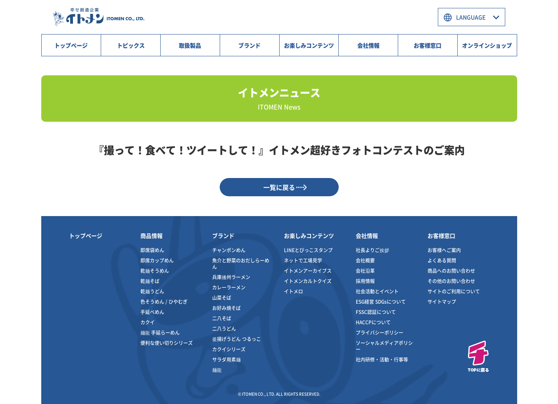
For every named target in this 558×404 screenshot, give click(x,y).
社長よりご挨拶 (372, 250)
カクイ (147, 322)
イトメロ (293, 291)
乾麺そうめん (154, 270)
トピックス (131, 45)
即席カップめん (157, 260)
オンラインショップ (487, 45)
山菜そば (221, 297)
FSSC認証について (376, 311)
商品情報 (151, 235)
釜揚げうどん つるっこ (236, 338)
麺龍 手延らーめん (160, 332)
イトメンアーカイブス (308, 270)
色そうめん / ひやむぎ (164, 301)
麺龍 (217, 369)
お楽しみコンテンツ (309, 45)
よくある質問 (442, 260)
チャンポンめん (228, 250)
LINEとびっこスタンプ (308, 250)
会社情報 (368, 45)
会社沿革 (365, 270)
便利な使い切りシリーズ (166, 342)
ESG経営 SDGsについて (381, 301)
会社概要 (365, 260)
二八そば (221, 318)
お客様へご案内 (444, 250)
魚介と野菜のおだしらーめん (240, 263)
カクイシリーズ (228, 349)
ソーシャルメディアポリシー (384, 345)
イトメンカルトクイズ (308, 281)
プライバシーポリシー (379, 332)
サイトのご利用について (454, 291)
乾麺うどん (152, 291)
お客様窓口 (427, 45)
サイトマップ (442, 301)
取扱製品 (190, 45)
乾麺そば (149, 281)
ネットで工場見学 (303, 260)
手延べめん (152, 311)
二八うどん (224, 328)
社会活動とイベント (377, 291)
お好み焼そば (226, 307)
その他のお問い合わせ (451, 281)
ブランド (249, 45)
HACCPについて (373, 322)
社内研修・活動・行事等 (382, 359)
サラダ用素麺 (226, 359)
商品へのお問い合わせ (451, 270)
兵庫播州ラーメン (231, 277)
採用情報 (365, 281)
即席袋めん (152, 250)
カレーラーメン (228, 287)
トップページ (71, 45)
